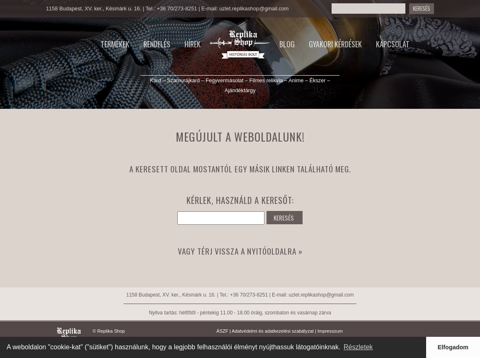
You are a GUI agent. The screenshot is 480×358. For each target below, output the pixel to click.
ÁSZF (222, 331)
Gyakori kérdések (335, 44)
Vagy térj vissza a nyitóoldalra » (240, 251)
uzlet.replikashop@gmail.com (253, 8)
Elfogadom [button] (453, 347)
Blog (287, 44)
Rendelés (156, 44)
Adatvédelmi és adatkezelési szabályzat (273, 331)
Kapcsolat (393, 44)
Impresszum (330, 331)
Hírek (192, 44)
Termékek (115, 44)
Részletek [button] (358, 347)
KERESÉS (421, 8)
